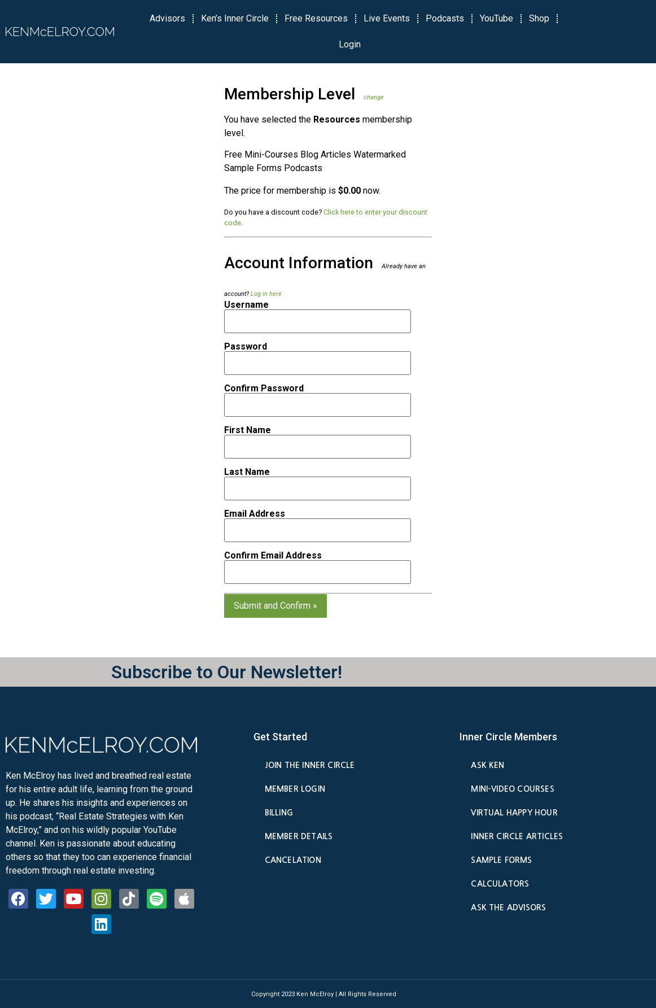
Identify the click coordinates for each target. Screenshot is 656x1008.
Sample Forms (501, 860)
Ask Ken (487, 765)
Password (245, 346)
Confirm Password (264, 388)
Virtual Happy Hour (514, 813)
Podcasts (445, 18)
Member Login (295, 789)
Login (350, 44)
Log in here (266, 294)
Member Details (299, 836)
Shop (539, 18)
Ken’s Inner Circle (235, 18)
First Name (247, 430)
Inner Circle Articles (517, 836)
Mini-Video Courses (512, 789)
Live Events (387, 18)
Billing (279, 813)
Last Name (247, 472)
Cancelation (293, 860)
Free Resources (316, 18)
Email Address (254, 513)
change (374, 97)
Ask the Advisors (508, 907)
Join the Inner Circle (310, 765)
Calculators (500, 884)
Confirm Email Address (273, 555)
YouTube (496, 18)
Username (246, 304)
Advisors (167, 18)
